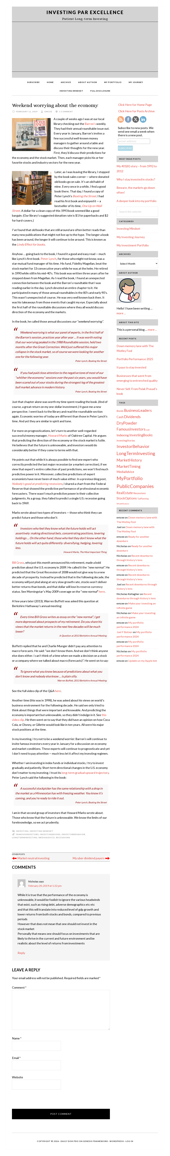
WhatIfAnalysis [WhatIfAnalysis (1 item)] (123, 504)
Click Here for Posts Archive (136, 111)
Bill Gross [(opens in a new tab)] (18, 562)
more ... (121, 313)
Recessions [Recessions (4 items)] (139, 493)
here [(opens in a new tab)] (102, 591)
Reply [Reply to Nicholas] (21, 953)
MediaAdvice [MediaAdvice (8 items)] (125, 472)
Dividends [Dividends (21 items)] (132, 416)
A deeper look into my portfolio (136, 201)
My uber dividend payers (89, 858)
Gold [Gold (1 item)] (148, 430)
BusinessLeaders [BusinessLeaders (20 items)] (138, 410)
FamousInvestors (27, 834)
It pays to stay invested (131, 367)
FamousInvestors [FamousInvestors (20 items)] (131, 429)
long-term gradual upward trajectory (85, 772)
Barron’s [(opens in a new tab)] (90, 124)
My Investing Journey (131, 237)
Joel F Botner (124, 632)
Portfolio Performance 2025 (135, 359)
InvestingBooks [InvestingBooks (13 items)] (141, 435)
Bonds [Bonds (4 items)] (120, 410)
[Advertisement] (85, 47)
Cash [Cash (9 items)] (120, 417)
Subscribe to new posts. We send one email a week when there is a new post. (136, 131)
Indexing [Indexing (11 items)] (123, 435)
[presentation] (37, 1100)
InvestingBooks (50, 834)
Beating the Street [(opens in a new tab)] (84, 196)
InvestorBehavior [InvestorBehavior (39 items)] (133, 446)
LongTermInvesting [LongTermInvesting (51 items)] (136, 453)
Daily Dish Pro (70, 1141)
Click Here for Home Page (135, 104)
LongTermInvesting (24, 837)
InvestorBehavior (73, 834)
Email (16, 1058)
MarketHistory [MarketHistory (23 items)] (129, 460)
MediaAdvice (47, 837)
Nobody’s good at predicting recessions (37, 484)
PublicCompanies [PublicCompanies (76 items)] (135, 486)
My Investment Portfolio (133, 245)
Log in (129, 1141)
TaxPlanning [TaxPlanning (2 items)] (143, 498)
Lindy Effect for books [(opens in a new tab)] (31, 244)
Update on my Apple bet (142, 660)
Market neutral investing (33, 858)
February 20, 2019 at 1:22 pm (45, 885)
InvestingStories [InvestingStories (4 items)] (126, 440)
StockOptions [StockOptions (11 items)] (127, 498)
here (58, 691)
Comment (19, 987)
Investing (22, 831)
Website (17, 1077)
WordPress (117, 1141)
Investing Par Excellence (85, 12)
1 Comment (66, 111)
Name (16, 1038)
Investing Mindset (41, 831)
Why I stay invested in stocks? (136, 179)
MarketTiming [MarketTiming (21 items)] (128, 466)
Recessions (63, 837)
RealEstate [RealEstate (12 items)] (125, 493)
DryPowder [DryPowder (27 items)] (127, 423)
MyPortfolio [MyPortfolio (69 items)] (130, 478)
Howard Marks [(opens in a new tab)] (57, 435)
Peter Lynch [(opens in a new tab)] (48, 258)
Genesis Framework (95, 1141)
